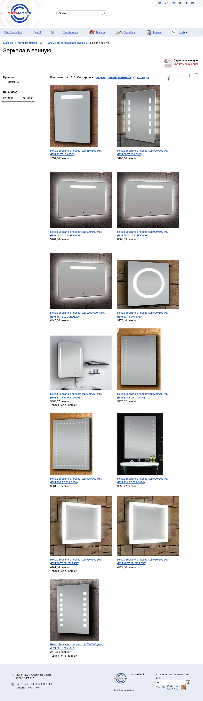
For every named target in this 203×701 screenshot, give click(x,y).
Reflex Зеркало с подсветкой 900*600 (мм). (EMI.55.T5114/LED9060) (143, 233)
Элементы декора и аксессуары (66, 42)
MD (166, 3)
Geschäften (129, 32)
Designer (100, 32)
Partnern (157, 32)
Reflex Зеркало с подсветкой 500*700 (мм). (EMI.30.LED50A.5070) (76, 480)
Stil (52, 32)
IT (199, 3)
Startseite (8, 42)
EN (173, 3)
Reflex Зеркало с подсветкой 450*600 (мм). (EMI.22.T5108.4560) (76, 152)
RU (159, 3)
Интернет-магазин (27, 42)
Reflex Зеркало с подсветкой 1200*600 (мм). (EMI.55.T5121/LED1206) (77, 314)
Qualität (38, 32)
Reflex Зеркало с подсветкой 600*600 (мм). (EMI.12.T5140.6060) (143, 314)
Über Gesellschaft (13, 32)
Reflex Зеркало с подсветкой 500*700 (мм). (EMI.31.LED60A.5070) (143, 395)
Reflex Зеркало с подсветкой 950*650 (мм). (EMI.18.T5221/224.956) (76, 561)
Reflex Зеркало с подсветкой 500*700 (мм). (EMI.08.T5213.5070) (143, 152)
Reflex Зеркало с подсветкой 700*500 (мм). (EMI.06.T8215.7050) (76, 646)
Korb (182, 32)
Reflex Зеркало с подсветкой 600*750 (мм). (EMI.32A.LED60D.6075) (76, 395)
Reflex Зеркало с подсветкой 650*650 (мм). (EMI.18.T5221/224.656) (143, 561)
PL (186, 3)
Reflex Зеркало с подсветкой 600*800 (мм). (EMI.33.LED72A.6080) (143, 480)
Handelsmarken (70, 32)
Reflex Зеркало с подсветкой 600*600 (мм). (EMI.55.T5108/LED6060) (76, 233)
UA (192, 3)
